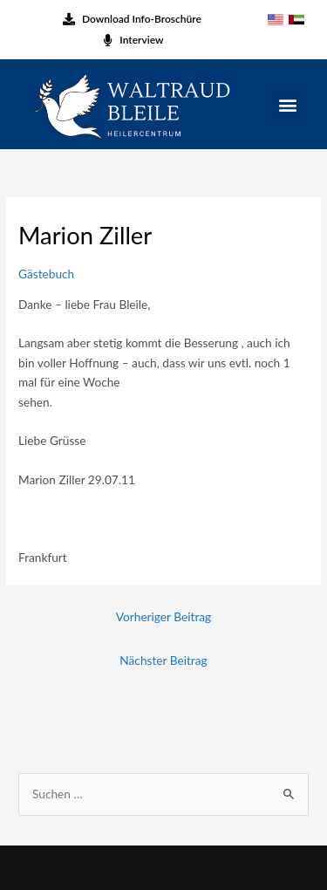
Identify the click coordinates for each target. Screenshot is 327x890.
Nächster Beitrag (163, 660)
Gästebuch (46, 273)
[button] (287, 104)
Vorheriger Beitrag (163, 616)
